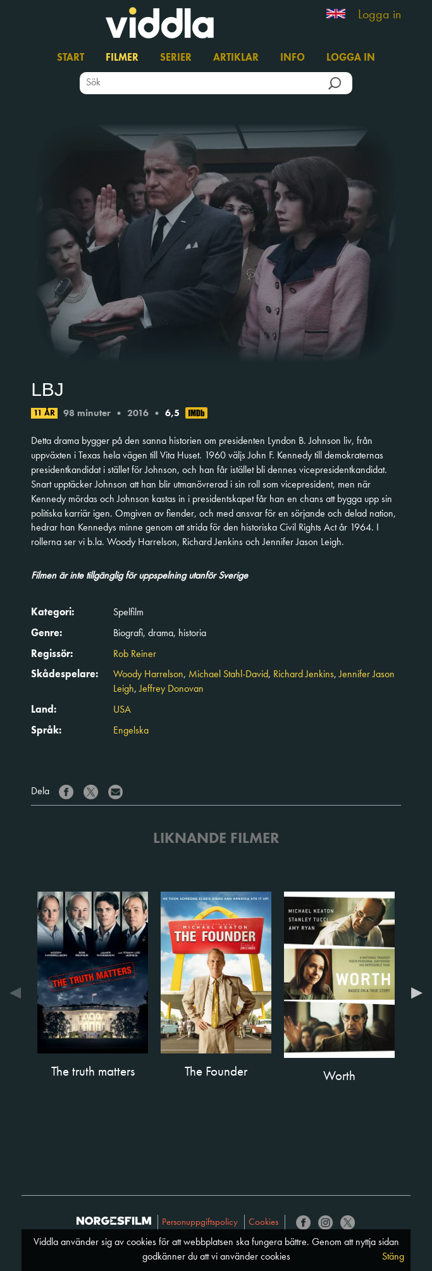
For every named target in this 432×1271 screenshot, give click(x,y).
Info (292, 58)
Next (413, 992)
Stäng (393, 1257)
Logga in (379, 15)
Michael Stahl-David (228, 675)
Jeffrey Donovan (171, 689)
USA (122, 710)
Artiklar (236, 58)
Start (70, 58)
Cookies (263, 1222)
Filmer (122, 58)
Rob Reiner (134, 654)
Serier (176, 58)
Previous (18, 992)
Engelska (131, 731)
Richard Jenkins (303, 675)
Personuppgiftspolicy (200, 1222)
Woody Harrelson (148, 675)
